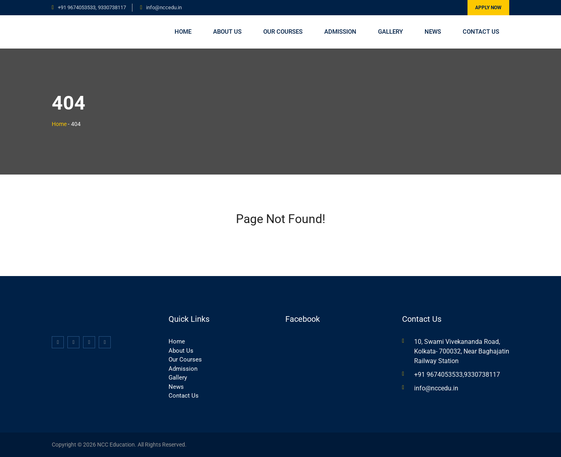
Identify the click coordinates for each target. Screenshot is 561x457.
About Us (227, 31)
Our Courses (283, 31)
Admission (340, 31)
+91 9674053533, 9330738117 (92, 7)
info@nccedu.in (164, 7)
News (433, 31)
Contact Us (481, 31)
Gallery (390, 31)
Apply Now (488, 7)
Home (183, 31)
